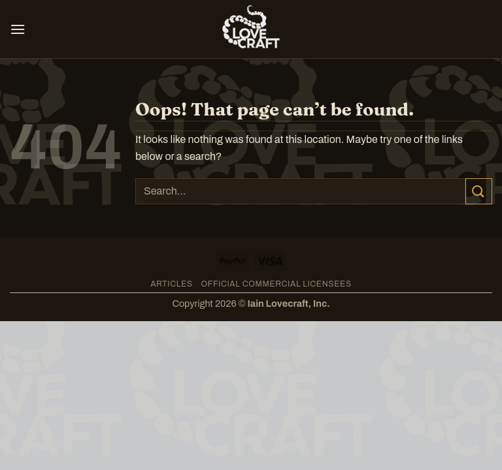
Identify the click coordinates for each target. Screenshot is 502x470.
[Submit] (478, 191)
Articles (171, 284)
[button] (17, 29)
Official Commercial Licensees (276, 284)
